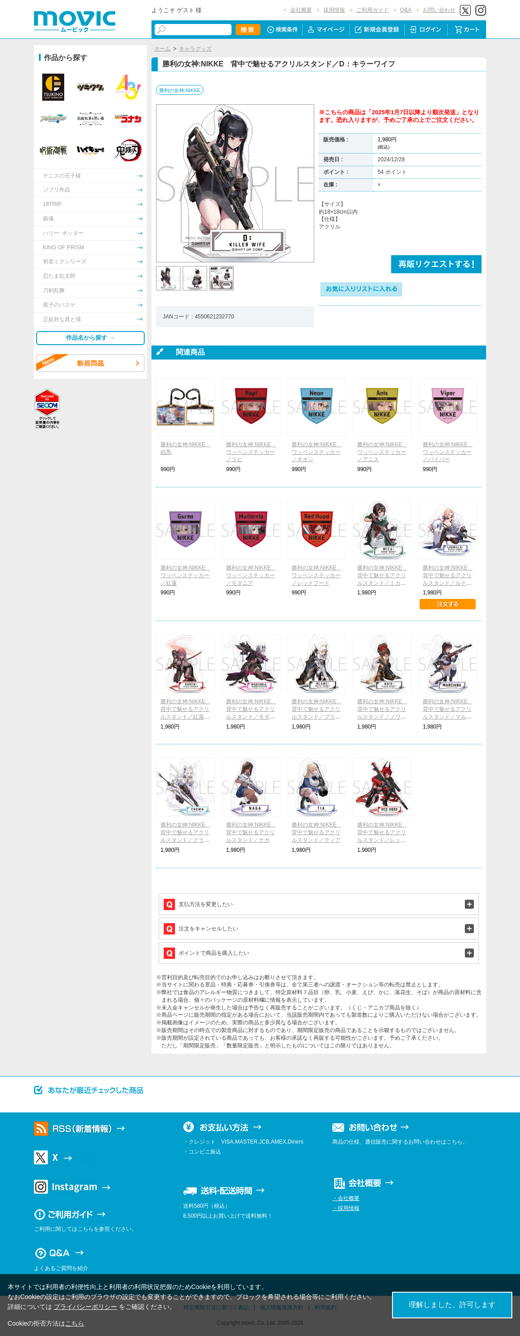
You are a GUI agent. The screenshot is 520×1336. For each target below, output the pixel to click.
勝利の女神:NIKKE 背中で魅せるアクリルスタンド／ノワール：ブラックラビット (382, 716)
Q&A (405, 10)
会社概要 (301, 10)
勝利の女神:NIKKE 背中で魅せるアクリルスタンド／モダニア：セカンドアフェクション (251, 716)
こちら (74, 1323)
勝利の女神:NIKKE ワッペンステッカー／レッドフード (317, 575)
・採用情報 (345, 1208)
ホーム (162, 49)
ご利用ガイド (372, 10)
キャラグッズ (195, 49)
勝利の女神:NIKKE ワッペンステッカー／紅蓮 (186, 575)
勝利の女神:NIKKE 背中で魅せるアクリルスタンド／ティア (317, 832)
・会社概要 (345, 1198)
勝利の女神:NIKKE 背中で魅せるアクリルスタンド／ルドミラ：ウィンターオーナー (448, 583)
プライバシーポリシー (85, 1306)
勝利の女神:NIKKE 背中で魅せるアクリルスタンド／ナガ (251, 832)
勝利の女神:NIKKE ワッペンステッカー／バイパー (448, 452)
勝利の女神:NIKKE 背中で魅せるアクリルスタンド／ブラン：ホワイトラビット (317, 716)
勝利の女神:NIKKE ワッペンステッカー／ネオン (317, 452)
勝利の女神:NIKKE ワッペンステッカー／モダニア (251, 575)
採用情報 (334, 10)
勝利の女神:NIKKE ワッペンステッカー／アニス (382, 452)
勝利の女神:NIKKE (179, 90)
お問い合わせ (439, 10)
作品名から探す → (90, 337)
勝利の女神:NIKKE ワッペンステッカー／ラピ (251, 452)
